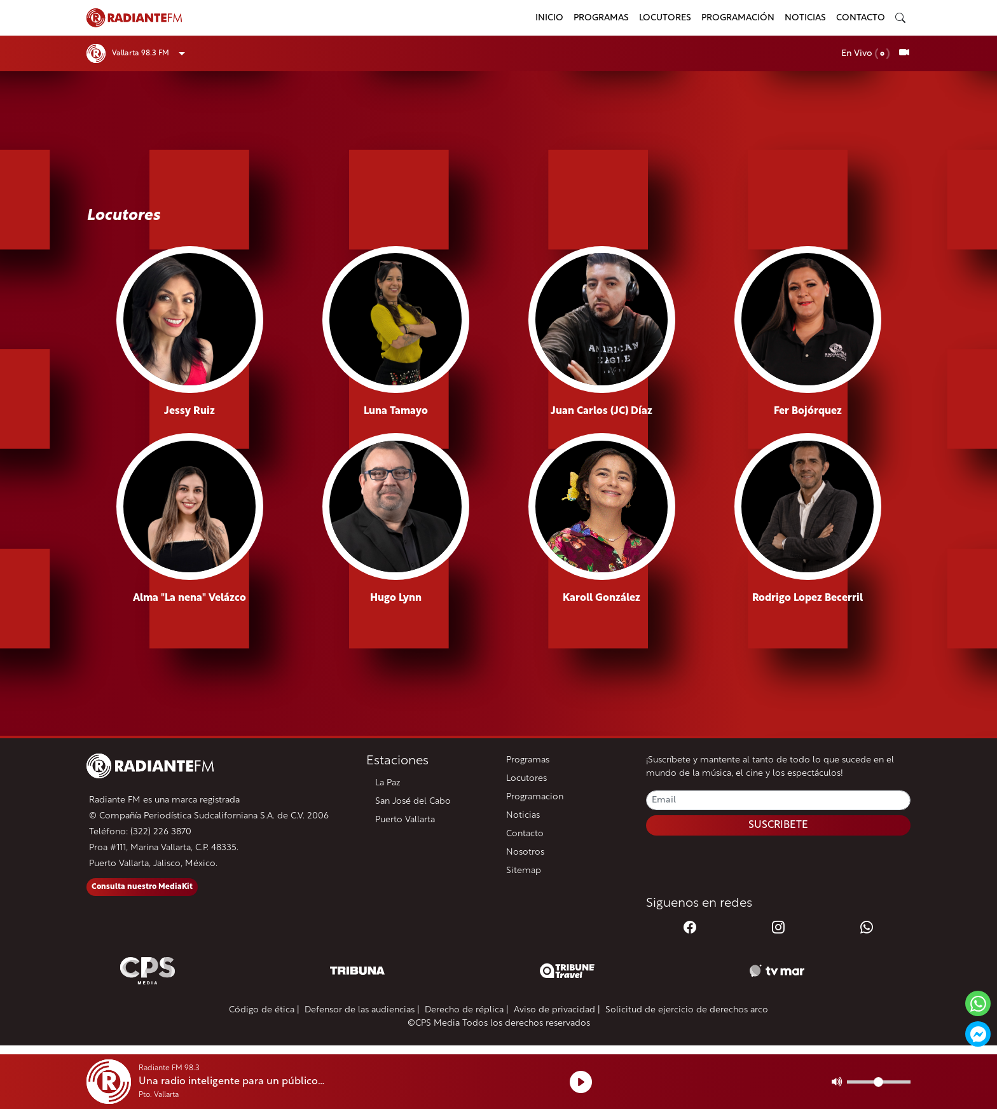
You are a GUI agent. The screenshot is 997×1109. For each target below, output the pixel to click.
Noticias (805, 18)
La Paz (388, 783)
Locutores (665, 18)
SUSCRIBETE (778, 825)
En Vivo (865, 54)
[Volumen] (879, 1082)
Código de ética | (264, 1010)
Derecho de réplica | (467, 1010)
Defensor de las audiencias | (362, 1010)
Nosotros (525, 852)
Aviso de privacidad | (557, 1010)
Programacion (534, 797)
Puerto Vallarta (405, 820)
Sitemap (523, 871)
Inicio (549, 18)
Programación (737, 18)
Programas (601, 18)
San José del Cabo (413, 801)
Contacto (860, 18)
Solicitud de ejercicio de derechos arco (686, 1010)
